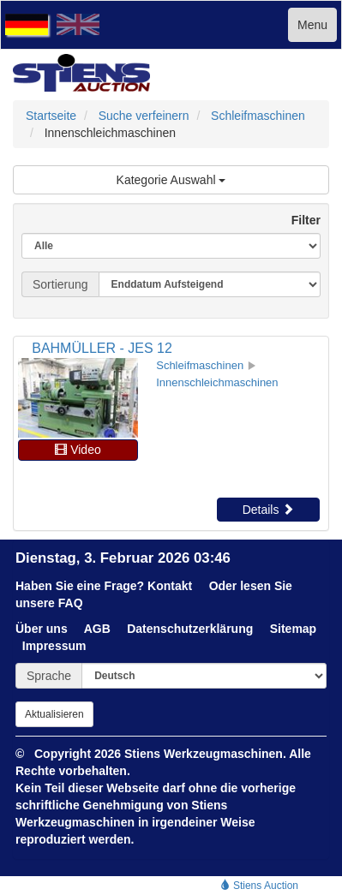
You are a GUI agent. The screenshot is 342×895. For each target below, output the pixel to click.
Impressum (54, 646)
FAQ (70, 603)
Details (269, 509)
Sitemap (293, 628)
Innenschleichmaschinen (217, 382)
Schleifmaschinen (258, 115)
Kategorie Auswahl (171, 180)
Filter (299, 220)
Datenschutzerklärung (190, 628)
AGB (97, 628)
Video (77, 449)
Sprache (49, 676)
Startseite (51, 115)
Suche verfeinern (144, 115)
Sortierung (60, 284)
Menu (312, 25)
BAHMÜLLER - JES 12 (102, 348)
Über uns (41, 628)
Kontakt (169, 586)
